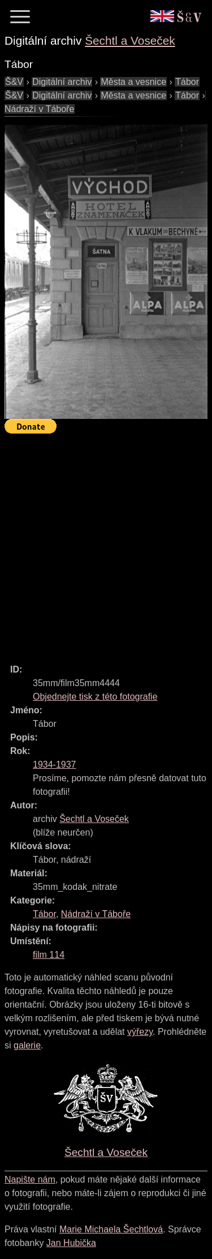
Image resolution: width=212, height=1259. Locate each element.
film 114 (48, 955)
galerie (27, 1045)
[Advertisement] (106, 544)
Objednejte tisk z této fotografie (95, 696)
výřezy (140, 1032)
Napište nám (30, 1179)
